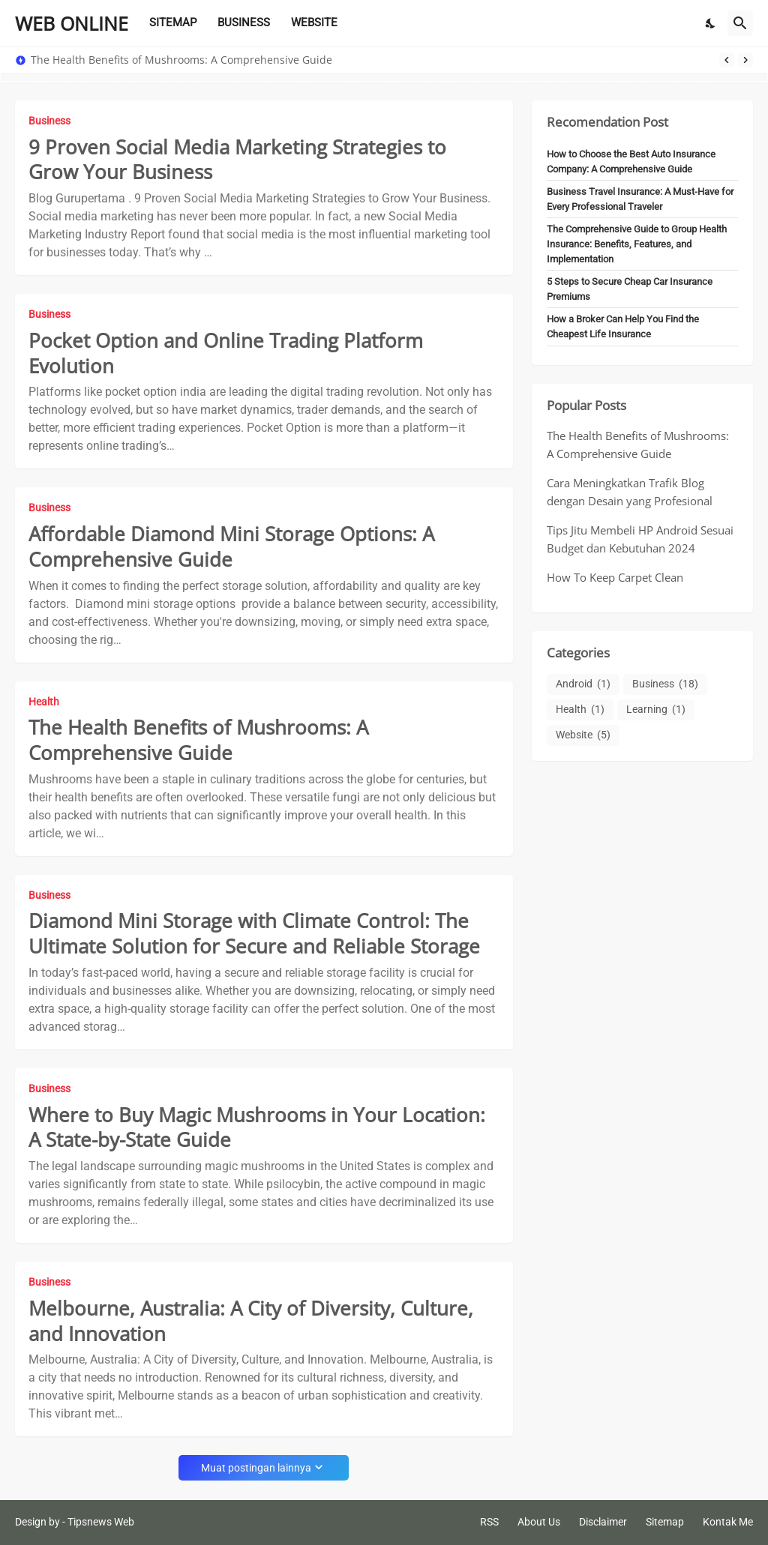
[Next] (745, 59)
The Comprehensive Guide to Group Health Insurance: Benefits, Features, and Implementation (637, 243)
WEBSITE (314, 22)
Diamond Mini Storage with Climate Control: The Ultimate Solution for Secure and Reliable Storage (254, 934)
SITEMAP (172, 22)
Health (580, 709)
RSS (489, 1522)
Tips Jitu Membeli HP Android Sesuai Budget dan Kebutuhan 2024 (640, 538)
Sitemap (665, 1522)
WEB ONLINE (71, 23)
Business (665, 684)
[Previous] (726, 59)
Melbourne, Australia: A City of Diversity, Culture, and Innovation (250, 1321)
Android (583, 684)
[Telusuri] (740, 23)
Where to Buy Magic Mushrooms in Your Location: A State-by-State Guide (256, 1128)
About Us (539, 1522)
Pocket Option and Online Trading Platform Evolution (225, 353)
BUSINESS (244, 22)
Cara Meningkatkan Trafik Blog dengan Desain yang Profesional (629, 491)
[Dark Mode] (711, 23)
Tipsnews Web (101, 1522)
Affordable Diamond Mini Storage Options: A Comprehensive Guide (231, 547)
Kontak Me (728, 1522)
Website (583, 735)
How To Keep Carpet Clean (615, 577)
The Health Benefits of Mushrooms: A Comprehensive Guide (181, 60)
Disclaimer (603, 1522)
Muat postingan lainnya (256, 1468)
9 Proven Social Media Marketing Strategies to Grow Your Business (237, 160)
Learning (656, 709)
